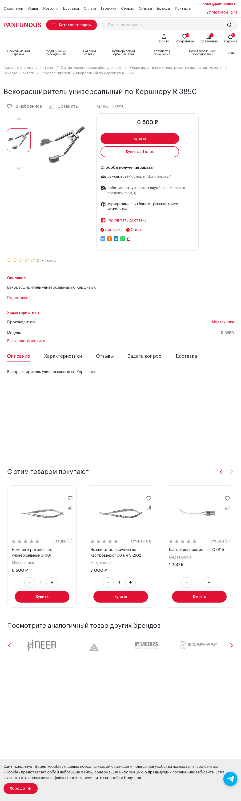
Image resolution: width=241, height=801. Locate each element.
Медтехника (223, 322)
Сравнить (63, 106)
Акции (33, 8)
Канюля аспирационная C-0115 (196, 550)
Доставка (71, 8)
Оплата (90, 8)
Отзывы (145, 8)
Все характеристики (26, 341)
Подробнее (17, 298)
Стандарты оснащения (162, 52)
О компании (13, 8)
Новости (50, 8)
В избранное (24, 106)
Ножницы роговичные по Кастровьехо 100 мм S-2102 (115, 552)
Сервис (127, 8)
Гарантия (108, 8)
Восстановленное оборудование (202, 52)
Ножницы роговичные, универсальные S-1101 (32, 552)
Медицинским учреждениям (56, 52)
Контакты (183, 8)
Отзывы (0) (62, 541)
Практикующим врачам (18, 52)
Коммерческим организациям (123, 52)
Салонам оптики (89, 52)
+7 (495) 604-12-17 (222, 13)
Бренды (163, 8)
